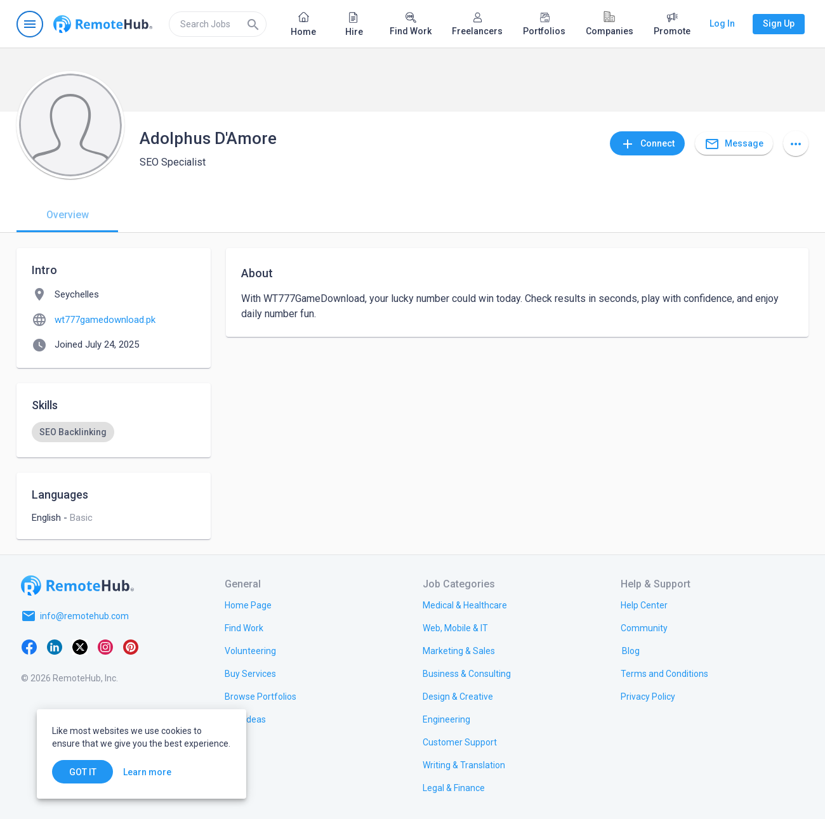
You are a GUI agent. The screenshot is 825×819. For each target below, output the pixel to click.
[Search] (253, 24)
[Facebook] (29, 646)
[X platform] (80, 646)
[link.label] (644, 604)
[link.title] (248, 604)
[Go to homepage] (102, 24)
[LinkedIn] (54, 646)
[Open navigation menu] (29, 24)
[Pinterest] (130, 646)
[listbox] (113, 432)
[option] (73, 432)
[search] (218, 24)
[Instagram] (105, 646)
